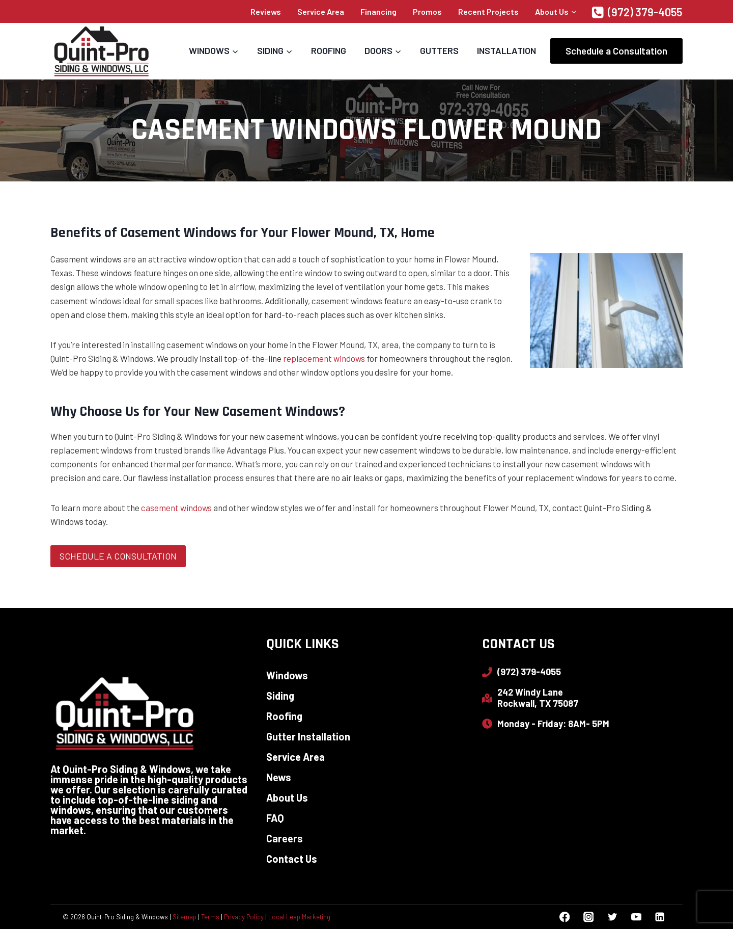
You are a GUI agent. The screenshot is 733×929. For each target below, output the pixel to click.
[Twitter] (612, 917)
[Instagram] (588, 917)
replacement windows (324, 358)
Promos (427, 11)
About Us (287, 797)
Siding (280, 695)
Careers (284, 838)
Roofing (328, 50)
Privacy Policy (244, 917)
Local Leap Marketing (299, 917)
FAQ (275, 818)
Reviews (265, 11)
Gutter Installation (308, 736)
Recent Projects (488, 11)
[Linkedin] (660, 917)
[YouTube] (636, 917)
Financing (378, 11)
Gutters (439, 50)
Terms (210, 917)
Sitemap (184, 917)
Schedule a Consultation (616, 51)
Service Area (320, 11)
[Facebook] (564, 917)
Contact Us (291, 859)
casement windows (176, 507)
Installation (506, 50)
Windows (287, 675)
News (278, 777)
